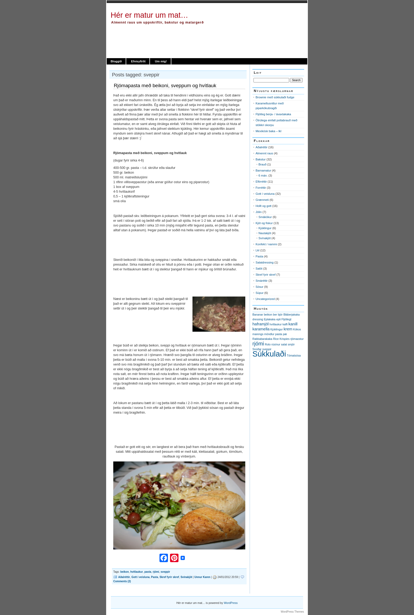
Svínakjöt (186, 577)
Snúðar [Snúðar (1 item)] (256, 349)
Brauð (262, 164)
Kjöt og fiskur (264, 223)
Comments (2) (122, 581)
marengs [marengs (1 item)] (257, 334)
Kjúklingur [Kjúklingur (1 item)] (276, 329)
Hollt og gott (263, 205)
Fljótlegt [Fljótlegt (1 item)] (286, 319)
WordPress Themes (292, 611)
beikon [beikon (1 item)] (268, 314)
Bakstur (261, 159)
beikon (124, 571)
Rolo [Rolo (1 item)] (268, 344)
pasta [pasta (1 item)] (278, 334)
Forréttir (261, 187)
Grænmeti (262, 199)
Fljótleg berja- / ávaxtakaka (273, 114)
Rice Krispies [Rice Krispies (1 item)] (281, 338)
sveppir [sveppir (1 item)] (266, 349)
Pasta (154, 577)
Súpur (260, 292)
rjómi (156, 571)
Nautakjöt (264, 233)
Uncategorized (265, 298)
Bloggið (116, 61)
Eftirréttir (261, 181)
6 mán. (262, 175)
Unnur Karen (202, 577)
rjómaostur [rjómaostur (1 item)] (297, 338)
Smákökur (265, 217)
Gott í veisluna (140, 577)
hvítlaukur (136, 571)
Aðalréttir (124, 577)
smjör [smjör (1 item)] (291, 344)
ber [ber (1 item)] (275, 314)
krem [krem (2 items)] (288, 329)
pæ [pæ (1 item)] (285, 334)
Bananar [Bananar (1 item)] (257, 314)
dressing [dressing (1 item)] (257, 319)
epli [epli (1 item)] (278, 319)
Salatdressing (265, 262)
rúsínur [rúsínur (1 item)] (275, 344)
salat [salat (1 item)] (284, 344)
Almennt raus (264, 153)
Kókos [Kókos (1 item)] (297, 329)
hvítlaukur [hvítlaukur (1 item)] (276, 324)
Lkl (257, 250)
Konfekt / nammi (266, 244)
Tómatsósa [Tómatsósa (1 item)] (294, 355)
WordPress (231, 602)
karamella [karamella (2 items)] (261, 329)
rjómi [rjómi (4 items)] (258, 343)
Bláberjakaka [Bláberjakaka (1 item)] (291, 314)
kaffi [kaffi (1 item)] (285, 324)
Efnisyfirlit (138, 61)
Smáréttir (262, 280)
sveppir (165, 571)
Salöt (259, 268)
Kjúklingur (264, 228)
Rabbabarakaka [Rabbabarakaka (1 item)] (262, 338)
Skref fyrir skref (169, 577)
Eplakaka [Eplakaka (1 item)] (269, 319)
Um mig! (161, 61)
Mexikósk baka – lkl (268, 131)
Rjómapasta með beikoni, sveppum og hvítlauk (165, 85)
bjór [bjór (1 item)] (280, 314)
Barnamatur (263, 170)
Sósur (259, 286)
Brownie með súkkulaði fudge (275, 97)
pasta (147, 571)
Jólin (259, 212)
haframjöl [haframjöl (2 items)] (260, 324)
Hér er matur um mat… (149, 15)
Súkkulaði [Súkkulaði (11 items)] (269, 353)
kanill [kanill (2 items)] (293, 324)
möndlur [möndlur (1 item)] (269, 334)
